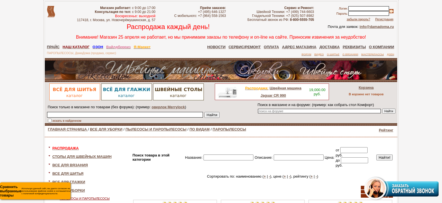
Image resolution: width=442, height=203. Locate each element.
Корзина (366, 87)
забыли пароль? (358, 19)
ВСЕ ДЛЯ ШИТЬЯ (67, 173)
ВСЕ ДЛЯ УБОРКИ (106, 129)
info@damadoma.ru (376, 27)
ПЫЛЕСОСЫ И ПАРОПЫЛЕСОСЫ (155, 129)
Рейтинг (386, 130)
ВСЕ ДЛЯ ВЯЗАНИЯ (70, 165)
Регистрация (384, 19)
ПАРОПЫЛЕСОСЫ (229, 129)
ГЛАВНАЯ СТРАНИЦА (68, 129)
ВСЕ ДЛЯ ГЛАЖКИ (68, 182)
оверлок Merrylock (168, 107)
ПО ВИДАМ (199, 129)
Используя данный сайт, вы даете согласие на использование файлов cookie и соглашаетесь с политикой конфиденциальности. (35, 191)
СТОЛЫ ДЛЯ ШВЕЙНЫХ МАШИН (82, 157)
